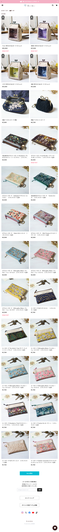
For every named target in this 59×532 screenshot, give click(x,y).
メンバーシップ (29, 498)
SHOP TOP (4, 10)
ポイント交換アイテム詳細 (29, 505)
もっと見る (29, 473)
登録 (39, 489)
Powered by (29, 523)
